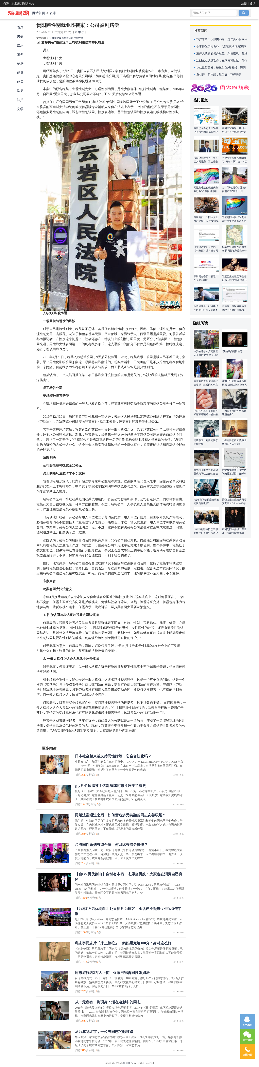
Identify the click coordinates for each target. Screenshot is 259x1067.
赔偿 (73, 38)
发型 (20, 54)
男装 (20, 36)
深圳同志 (128, 1063)
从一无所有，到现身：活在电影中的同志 (107, 1002)
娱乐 (20, 45)
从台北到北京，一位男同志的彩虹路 (104, 1032)
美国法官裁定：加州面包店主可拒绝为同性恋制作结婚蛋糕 (234, 132)
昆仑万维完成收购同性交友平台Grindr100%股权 (234, 503)
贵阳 (68, 38)
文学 (20, 109)
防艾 (20, 100)
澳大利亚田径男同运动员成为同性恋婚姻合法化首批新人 (206, 474)
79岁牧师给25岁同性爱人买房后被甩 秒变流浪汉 (206, 355)
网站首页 (38, 13)
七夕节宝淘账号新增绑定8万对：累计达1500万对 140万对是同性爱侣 (234, 162)
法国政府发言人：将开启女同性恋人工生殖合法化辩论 (206, 162)
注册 (244, 3)
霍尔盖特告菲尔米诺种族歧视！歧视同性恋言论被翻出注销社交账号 (206, 385)
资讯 (53, 13)
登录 (252, 3)
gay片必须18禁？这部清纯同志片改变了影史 (110, 786)
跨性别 (79, 38)
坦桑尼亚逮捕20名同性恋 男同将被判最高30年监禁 (234, 251)
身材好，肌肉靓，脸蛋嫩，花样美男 (219, 74)
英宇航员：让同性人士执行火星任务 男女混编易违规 (206, 221)
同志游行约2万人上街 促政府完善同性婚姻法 (112, 973)
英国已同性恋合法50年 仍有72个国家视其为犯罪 (206, 132)
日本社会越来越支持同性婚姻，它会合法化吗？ (113, 756)
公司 (51, 38)
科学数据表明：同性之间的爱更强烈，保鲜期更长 (234, 474)
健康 (20, 81)
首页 (20, 27)
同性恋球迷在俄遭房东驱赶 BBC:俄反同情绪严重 (206, 191)
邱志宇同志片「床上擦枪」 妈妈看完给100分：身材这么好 (123, 943)
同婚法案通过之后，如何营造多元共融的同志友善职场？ (120, 815)
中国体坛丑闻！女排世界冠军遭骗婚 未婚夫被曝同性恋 (206, 414)
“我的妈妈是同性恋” (233, 351)
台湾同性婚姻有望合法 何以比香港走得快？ (111, 845)
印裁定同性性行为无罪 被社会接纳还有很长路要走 (234, 221)
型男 (20, 91)
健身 (20, 72)
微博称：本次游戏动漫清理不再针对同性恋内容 (234, 310)
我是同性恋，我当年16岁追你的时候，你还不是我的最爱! (206, 310)
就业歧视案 (60, 38)
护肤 (20, 63)
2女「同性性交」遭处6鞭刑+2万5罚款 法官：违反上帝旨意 (234, 191)
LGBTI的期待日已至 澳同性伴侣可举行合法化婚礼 (206, 533)
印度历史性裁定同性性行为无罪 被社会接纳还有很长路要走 (234, 280)
